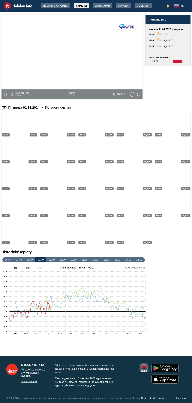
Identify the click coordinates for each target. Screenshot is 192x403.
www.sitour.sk (29, 381)
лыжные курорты (55, 5)
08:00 (30, 259)
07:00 (19, 259)
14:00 (95, 259)
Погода (123, 5)
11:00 (63, 259)
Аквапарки (102, 5)
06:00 (8, 259)
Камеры (81, 5)
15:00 (106, 259)
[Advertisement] (168, 83)
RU (182, 6)
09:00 (41, 259)
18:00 (139, 259)
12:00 (73, 259)
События (143, 5)
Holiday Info (15, 3)
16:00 (117, 259)
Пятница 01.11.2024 (25, 107)
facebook (181, 398)
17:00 (128, 259)
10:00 (52, 259)
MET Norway (159, 398)
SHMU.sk (146, 398)
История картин (58, 107)
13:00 (84, 259)
